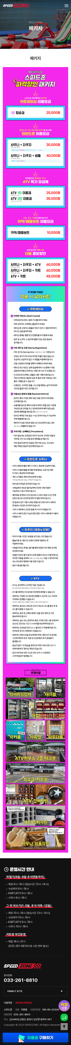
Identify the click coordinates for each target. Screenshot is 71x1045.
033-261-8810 (21, 980)
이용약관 (8, 1002)
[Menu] (66, 5)
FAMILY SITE (14, 991)
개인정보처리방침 (23, 1002)
